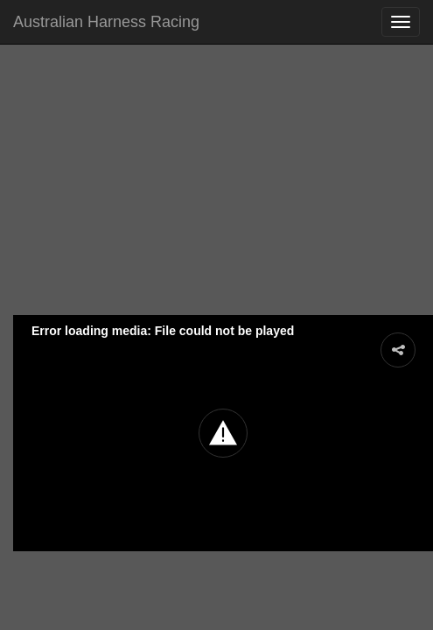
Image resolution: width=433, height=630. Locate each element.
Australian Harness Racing (106, 22)
